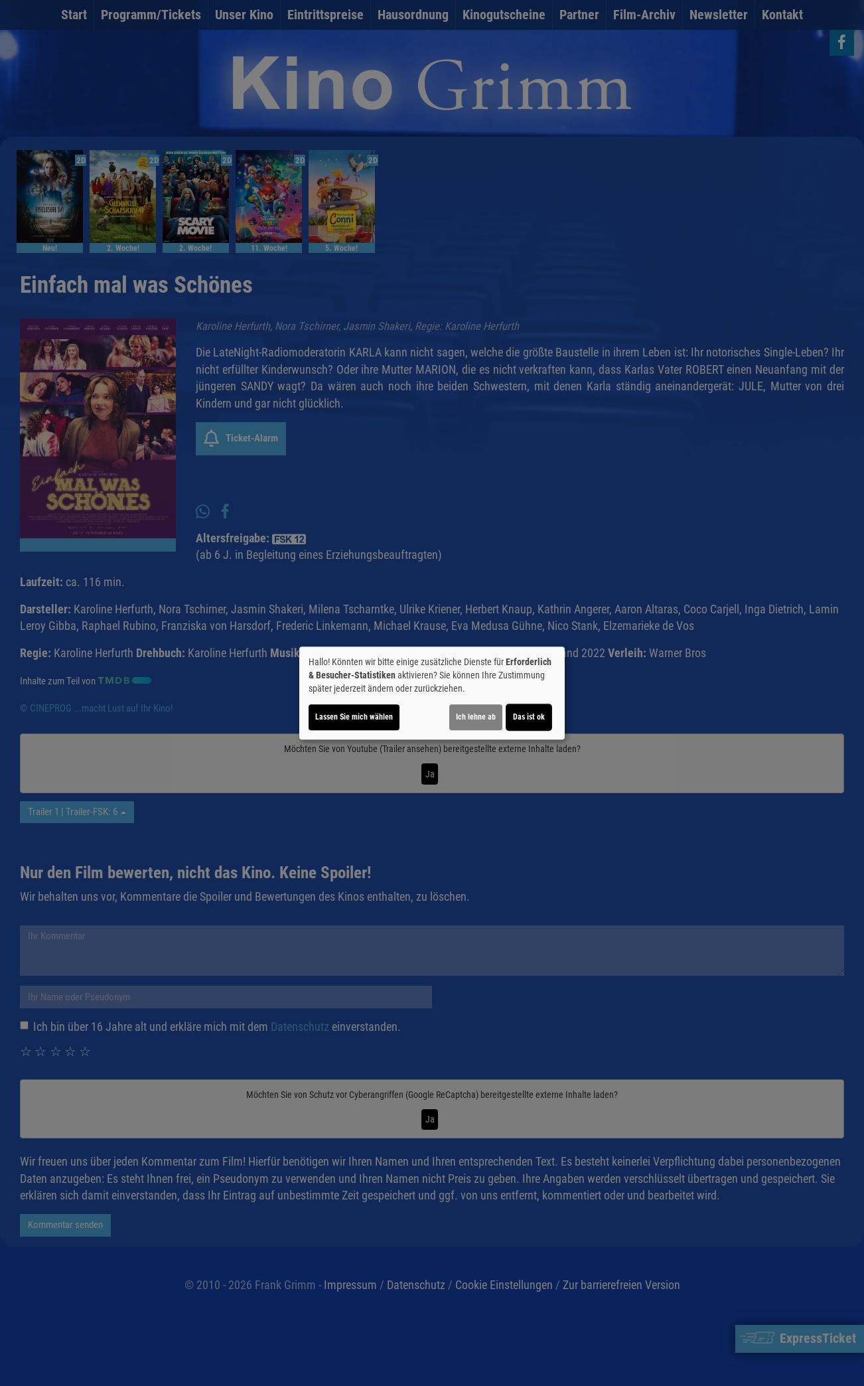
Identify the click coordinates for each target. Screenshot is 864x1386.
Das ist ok (529, 717)
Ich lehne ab (476, 717)
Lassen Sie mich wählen (354, 717)
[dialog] (432, 693)
